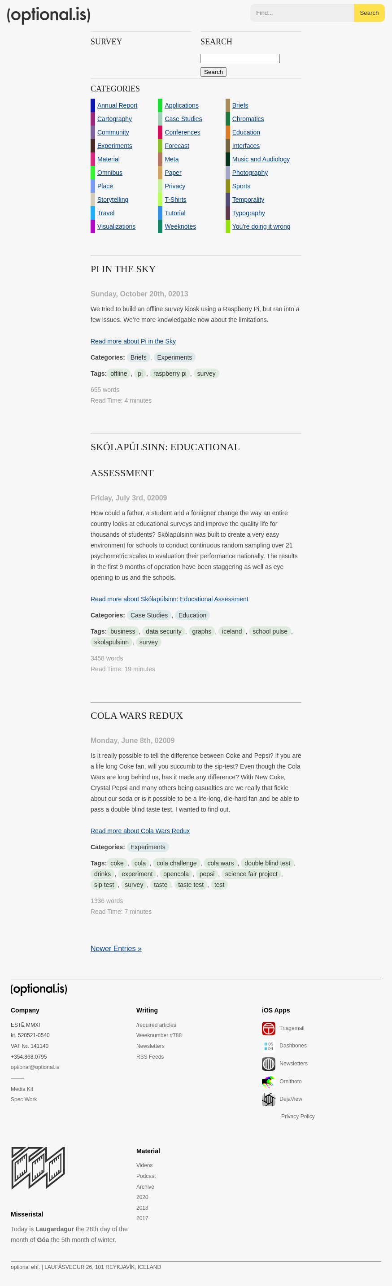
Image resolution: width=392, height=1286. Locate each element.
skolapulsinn (111, 642)
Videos (144, 1165)
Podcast (146, 1176)
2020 (142, 1197)
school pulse (270, 631)
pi (140, 373)
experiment (137, 874)
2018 (142, 1208)
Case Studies (149, 615)
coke (117, 863)
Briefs (139, 357)
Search (369, 12)
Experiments (174, 357)
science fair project (251, 874)
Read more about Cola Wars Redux (140, 830)
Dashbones (284, 1046)
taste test (191, 884)
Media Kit (22, 1089)
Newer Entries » (116, 948)
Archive (145, 1187)
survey (206, 373)
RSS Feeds (150, 1057)
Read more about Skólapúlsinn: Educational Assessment (169, 599)
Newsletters (150, 1046)
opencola (176, 874)
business (122, 631)
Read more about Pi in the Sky (133, 341)
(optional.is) (49, 16)
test (219, 884)
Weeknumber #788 (159, 1035)
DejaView (282, 1099)
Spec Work (24, 1099)
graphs (202, 631)
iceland (232, 631)
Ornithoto (282, 1082)
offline (118, 373)
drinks (102, 874)
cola (140, 863)
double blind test (267, 863)
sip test (104, 884)
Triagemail (283, 1028)
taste (160, 884)
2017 (142, 1218)
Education (192, 615)
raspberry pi (170, 373)
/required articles (156, 1025)
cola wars (220, 863)
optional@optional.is (35, 1067)
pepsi (207, 874)
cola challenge (177, 863)
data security (163, 631)
